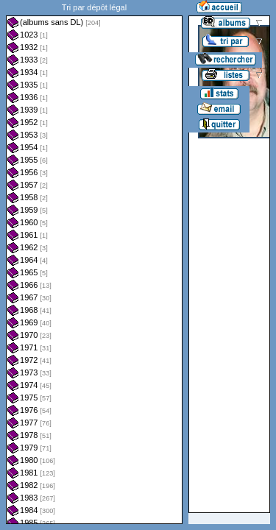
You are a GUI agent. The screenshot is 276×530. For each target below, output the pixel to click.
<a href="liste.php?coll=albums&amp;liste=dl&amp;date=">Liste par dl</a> (94, 262)
